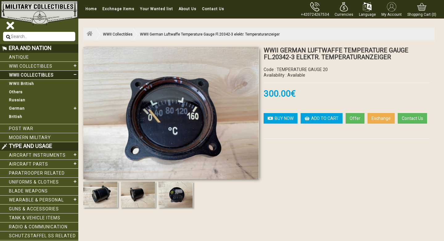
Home (91, 9)
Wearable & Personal (43, 199)
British (15, 116)
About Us (187, 9)
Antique (19, 57)
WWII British (21, 83)
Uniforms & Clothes (43, 181)
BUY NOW (281, 118)
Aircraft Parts (43, 164)
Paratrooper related (37, 173)
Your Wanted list (156, 9)
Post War (21, 128)
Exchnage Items (118, 9)
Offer (355, 118)
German (43, 108)
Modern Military (30, 137)
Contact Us (213, 9)
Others (16, 92)
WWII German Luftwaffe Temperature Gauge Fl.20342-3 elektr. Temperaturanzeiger (210, 34)
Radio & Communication (38, 226)
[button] (344, 9)
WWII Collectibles (43, 75)
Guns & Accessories (34, 208)
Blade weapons (28, 190)
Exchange (381, 118)
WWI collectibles (43, 66)
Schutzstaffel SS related (42, 235)
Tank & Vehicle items (34, 217)
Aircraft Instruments (43, 155)
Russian (17, 100)
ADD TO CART (322, 118)
